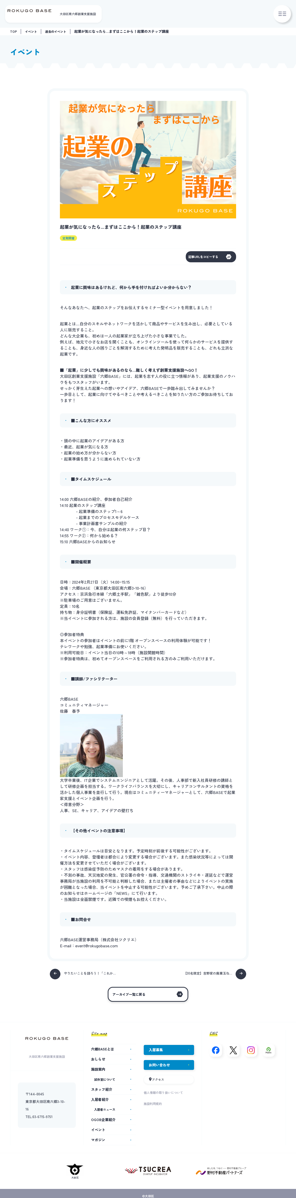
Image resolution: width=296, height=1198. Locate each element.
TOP (14, 31)
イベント (33, 31)
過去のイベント (60, 31)
